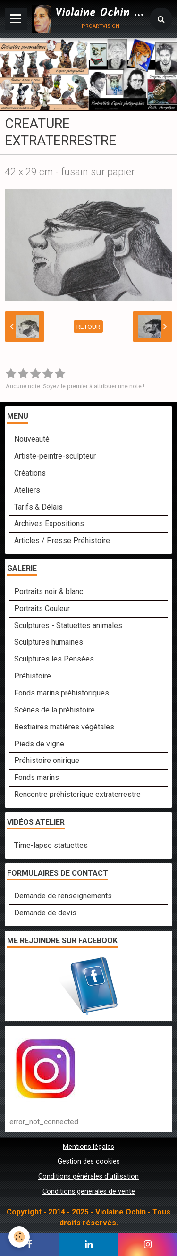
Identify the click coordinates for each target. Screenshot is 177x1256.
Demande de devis (45, 912)
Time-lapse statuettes (51, 845)
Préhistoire (32, 675)
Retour (88, 326)
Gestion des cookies (89, 1161)
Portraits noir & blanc (48, 591)
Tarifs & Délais (38, 506)
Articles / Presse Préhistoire (62, 540)
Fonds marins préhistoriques (61, 692)
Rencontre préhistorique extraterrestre (77, 794)
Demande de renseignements (63, 895)
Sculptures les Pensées (54, 658)
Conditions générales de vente (88, 1192)
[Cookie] (19, 1237)
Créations (30, 473)
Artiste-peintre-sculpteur (55, 456)
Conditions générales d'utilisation (88, 1176)
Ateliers (27, 490)
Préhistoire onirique (46, 760)
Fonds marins (36, 777)
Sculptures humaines (48, 641)
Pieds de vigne (39, 743)
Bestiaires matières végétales (64, 726)
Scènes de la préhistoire (54, 709)
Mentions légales (88, 1147)
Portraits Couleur (42, 608)
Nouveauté (32, 439)
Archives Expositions (49, 523)
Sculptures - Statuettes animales (68, 625)
